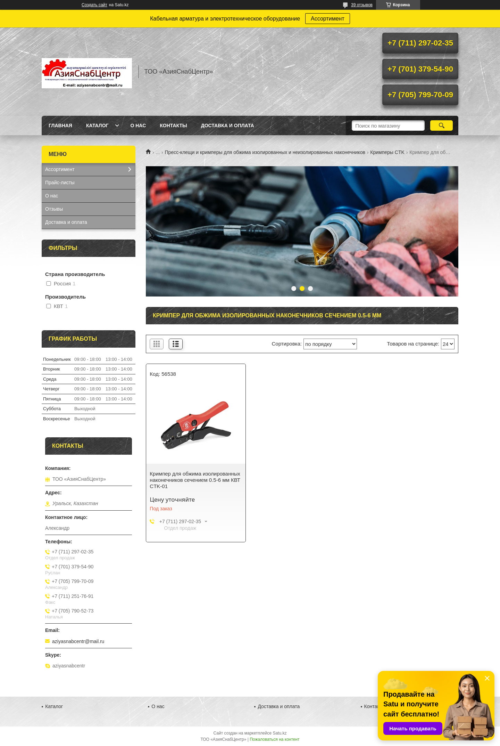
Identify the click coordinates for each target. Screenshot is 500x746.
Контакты (173, 125)
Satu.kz (279, 733)
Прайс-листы (60, 182)
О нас (138, 125)
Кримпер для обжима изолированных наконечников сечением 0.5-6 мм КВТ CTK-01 (195, 480)
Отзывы (54, 209)
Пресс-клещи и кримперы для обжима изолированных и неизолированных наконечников (265, 152)
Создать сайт (94, 4)
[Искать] (441, 125)
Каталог (97, 125)
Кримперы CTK (387, 152)
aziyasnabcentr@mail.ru (78, 641)
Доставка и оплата (227, 125)
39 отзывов (362, 4)
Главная (60, 125)
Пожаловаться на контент (274, 739)
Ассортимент (327, 19)
